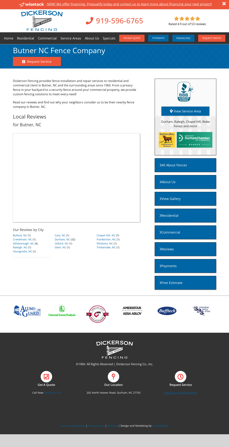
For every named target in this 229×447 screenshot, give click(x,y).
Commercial (170, 232)
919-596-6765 (119, 21)
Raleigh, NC (20, 247)
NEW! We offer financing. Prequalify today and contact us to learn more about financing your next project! (115, 4)
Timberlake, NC (106, 247)
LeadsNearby (160, 425)
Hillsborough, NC (23, 243)
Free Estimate (171, 282)
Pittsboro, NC (105, 243)
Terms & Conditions (73, 425)
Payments (168, 266)
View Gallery (170, 198)
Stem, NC (60, 247)
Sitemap (112, 425)
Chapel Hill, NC (106, 235)
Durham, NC (62, 239)
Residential (169, 215)
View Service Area (185, 111)
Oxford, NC (61, 243)
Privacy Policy (96, 425)
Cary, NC (60, 235)
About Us (168, 182)
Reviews (167, 249)
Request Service (37, 61)
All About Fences (173, 165)
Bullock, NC (20, 235)
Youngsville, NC (22, 251)
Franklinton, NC (106, 239)
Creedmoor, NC (22, 239)
